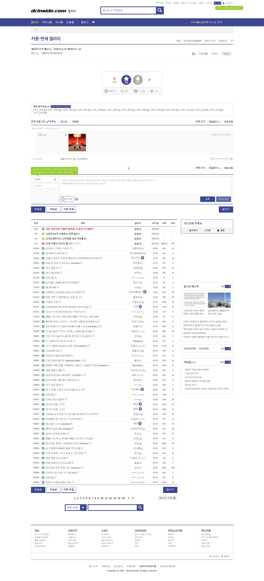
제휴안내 (106, 566)
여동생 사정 (50, 302)
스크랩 (193, 53)
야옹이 (171, 537)
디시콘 (209, 3)
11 (106, 498)
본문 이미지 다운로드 (61, 106)
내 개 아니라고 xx (193, 377)
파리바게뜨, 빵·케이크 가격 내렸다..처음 (202, 325)
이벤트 (201, 3)
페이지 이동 (167, 498)
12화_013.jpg (216, 109)
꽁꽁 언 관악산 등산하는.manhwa (60, 263)
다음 (129, 498)
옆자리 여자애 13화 (53, 433)
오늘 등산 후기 (192, 373)
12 (110, 498)
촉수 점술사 (50, 268)
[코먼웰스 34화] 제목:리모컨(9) (59, 282)
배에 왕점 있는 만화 (54, 458)
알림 (220, 230)
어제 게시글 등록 (206, 22)
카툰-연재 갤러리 (45, 39)
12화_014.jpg (40, 112)
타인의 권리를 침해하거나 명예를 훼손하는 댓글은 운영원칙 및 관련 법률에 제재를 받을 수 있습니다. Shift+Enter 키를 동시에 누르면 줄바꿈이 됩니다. (109, 182)
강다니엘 (72, 540)
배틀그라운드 (40, 540)
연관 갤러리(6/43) (192, 41)
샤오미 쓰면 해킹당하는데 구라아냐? (62, 312)
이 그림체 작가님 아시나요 (57, 341)
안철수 (138, 540)
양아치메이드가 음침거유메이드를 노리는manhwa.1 (70, 326)
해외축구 (105, 546)
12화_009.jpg (157, 109)
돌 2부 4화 (49, 287)
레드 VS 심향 (50, 273)
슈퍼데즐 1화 (50, 351)
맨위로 (225, 556)
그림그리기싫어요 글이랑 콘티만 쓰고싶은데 (66, 336)
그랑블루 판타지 (42, 537)
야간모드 (228, 3)
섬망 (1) (48, 477)
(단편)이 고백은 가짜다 (55, 248)
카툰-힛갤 (68, 209)
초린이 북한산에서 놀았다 (197, 369)
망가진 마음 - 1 (51, 409)
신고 (154, 91)
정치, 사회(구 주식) (143, 534)
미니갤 (168, 3)
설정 (178, 41)
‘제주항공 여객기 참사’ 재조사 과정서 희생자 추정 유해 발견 (207, 329)
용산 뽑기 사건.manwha (56, 424)
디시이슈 (204, 348)
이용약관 (131, 566)
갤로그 (184, 3)
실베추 (109, 91)
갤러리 (35, 22)
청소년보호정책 (167, 566)
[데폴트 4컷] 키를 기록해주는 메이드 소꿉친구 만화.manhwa (74, 365)
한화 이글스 (107, 537)
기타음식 (172, 546)
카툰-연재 (205, 543)
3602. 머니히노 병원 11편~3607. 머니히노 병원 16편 (70, 316)
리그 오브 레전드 (42, 534)
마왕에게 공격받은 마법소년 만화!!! (61, 292)
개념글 (53, 209)
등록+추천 (223, 199)
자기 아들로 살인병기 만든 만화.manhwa (64, 346)
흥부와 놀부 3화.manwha (56, 428)
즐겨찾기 (193, 230)
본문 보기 (200, 121)
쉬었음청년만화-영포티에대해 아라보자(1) (65, 307)
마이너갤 (159, 3)
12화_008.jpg (143, 109)
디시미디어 (190, 348)
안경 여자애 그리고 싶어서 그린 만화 (62, 453)
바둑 (137, 543)
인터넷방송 (206, 534)
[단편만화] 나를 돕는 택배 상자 (59, 380)
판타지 (204, 540)
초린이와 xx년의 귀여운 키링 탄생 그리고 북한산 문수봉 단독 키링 (208, 389)
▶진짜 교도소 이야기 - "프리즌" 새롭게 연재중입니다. (71, 321)
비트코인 (139, 537)
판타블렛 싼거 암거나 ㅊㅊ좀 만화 (61, 419)
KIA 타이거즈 (107, 540)
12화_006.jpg (113, 109)
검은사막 (38, 543)
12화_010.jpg (172, 109)
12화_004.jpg (84, 109)
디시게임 (192, 3)
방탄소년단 (73, 543)
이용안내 (223, 41)
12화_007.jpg (128, 109)
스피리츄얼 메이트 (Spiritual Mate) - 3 (63, 360)
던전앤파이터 (40, 546)
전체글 (38, 209)
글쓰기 (225, 209)
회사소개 (93, 566)
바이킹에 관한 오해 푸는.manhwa (60, 467)
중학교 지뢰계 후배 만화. (56, 482)
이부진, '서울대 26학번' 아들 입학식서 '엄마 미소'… (207, 337)
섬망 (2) (48, 394)
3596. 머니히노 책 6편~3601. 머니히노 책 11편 (67, 438)
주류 (170, 543)
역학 (137, 546)
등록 (207, 199)
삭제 (231, 159)
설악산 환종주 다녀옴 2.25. (198, 381)
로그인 (217, 3)
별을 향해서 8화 (52, 370)
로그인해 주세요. (193, 223)
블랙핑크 (72, 534)
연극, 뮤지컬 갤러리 (209, 537)
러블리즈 (72, 537)
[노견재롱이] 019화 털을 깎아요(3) (61, 448)
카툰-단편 (205, 546)
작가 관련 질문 (51, 385)
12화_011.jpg (187, 109)
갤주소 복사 (210, 41)
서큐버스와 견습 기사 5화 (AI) (59, 472)
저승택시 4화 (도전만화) (56, 355)
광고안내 (118, 566)
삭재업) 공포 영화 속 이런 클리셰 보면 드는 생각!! (69, 414)
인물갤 (176, 3)
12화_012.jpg (201, 109)
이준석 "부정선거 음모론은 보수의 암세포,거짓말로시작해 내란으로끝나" (207, 321)
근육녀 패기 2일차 (53, 399)
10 (102, 498)
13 (114, 498)
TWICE (71, 546)
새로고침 (228, 121)
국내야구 (105, 534)
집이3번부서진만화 (53, 253)
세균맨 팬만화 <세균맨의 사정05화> (62, 375)
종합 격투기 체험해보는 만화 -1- (60, 297)
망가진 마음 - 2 (51, 404)
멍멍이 (171, 534)
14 (119, 498)
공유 (124, 91)
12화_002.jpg (55, 109)
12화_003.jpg (69, 109)
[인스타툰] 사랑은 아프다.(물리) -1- (61, 389)
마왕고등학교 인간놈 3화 (56, 463)
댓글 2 (226, 53)
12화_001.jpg (40, 109)
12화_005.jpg (99, 109)
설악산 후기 (190, 385)
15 (123, 498)
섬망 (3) (48, 277)
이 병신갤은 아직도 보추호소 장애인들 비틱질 (67, 331)
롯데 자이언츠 (108, 543)
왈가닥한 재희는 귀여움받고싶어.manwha (65, 443)
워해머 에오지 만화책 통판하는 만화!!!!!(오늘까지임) (70, 258)
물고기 (171, 540)
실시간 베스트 (191, 286)
